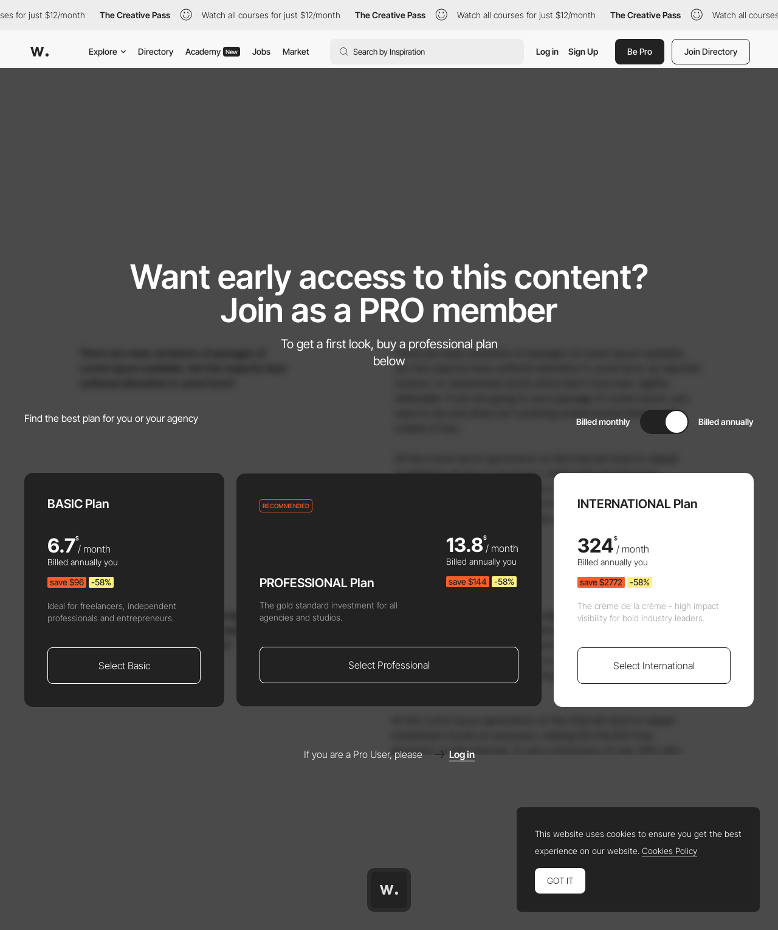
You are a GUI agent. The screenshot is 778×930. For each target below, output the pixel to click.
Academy (212, 51)
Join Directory (710, 51)
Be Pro (639, 51)
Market (296, 51)
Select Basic (124, 666)
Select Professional (389, 665)
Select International (654, 666)
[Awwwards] (39, 52)
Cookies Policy (669, 851)
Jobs (261, 51)
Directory (155, 51)
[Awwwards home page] (389, 890)
